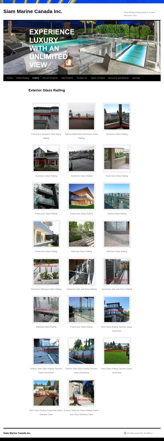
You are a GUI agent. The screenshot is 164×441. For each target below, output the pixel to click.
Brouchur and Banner (118, 78)
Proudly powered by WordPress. (140, 433)
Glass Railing (22, 78)
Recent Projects (50, 78)
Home (10, 78)
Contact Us (81, 78)
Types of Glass (98, 78)
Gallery (35, 78)
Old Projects (67, 78)
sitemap (136, 78)
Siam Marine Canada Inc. (32, 11)
